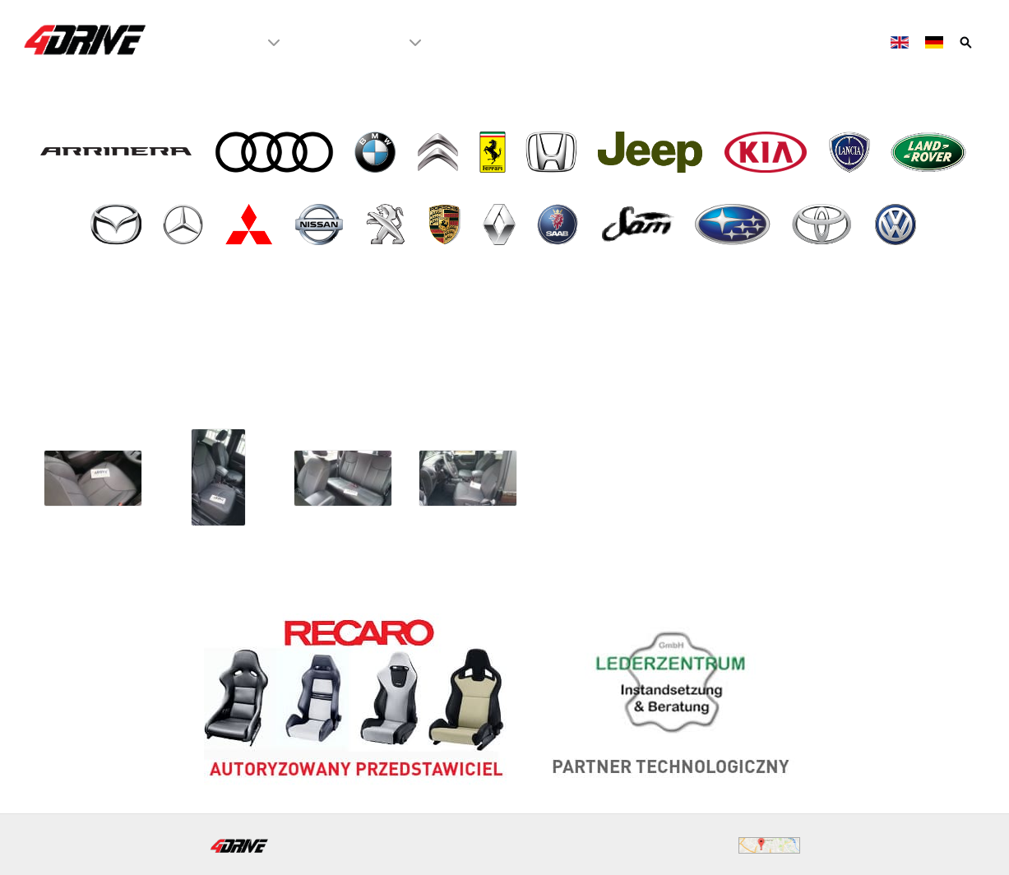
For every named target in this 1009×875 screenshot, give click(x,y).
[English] (901, 41)
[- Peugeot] (387, 224)
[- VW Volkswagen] (897, 224)
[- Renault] (500, 224)
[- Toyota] (823, 224)
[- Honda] (553, 152)
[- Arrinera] (118, 152)
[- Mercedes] (184, 224)
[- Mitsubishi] (251, 224)
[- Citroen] (439, 152)
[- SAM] (638, 224)
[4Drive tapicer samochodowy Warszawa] (86, 39)
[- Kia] (767, 152)
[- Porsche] (446, 224)
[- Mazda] (117, 224)
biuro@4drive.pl (442, 844)
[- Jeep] (652, 152)
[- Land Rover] (930, 152)
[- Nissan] (321, 224)
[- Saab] (560, 224)
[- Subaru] (733, 224)
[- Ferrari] (494, 152)
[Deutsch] (936, 41)
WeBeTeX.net (942, 844)
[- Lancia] (851, 152)
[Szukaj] (967, 41)
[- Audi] (275, 152)
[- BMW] (376, 152)
